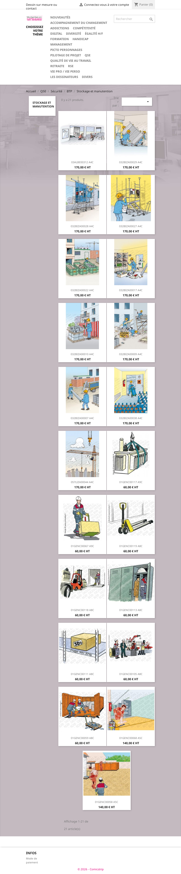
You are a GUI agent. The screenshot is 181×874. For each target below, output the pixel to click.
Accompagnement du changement (78, 23)
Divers (87, 77)
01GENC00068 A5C (130, 738)
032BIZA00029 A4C (130, 162)
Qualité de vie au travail (70, 61)
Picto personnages (66, 50)
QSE (87, 55)
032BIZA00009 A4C (130, 354)
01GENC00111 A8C (82, 674)
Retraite (57, 66)
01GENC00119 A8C (130, 546)
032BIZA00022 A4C (82, 290)
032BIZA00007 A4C (82, 418)
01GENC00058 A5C (106, 802)
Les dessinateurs (64, 77)
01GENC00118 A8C (82, 610)
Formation (59, 39)
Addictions (59, 28)
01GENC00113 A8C (130, 610)
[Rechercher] (134, 19)
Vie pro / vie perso (65, 71)
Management (61, 44)
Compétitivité (84, 28)
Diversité (73, 34)
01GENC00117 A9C (130, 482)
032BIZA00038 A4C (130, 418)
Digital (56, 34)
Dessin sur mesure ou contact (41, 6)
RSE (70, 66)
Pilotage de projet (65, 55)
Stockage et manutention (43, 104)
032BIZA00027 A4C (130, 226)
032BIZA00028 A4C (82, 226)
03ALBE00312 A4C (82, 162)
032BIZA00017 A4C (130, 290)
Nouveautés (60, 17)
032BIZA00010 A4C (82, 354)
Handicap (80, 39)
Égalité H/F (94, 34)
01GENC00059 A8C (82, 738)
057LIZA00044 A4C (82, 482)
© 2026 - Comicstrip (91, 869)
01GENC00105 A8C (130, 674)
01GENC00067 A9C (82, 546)
